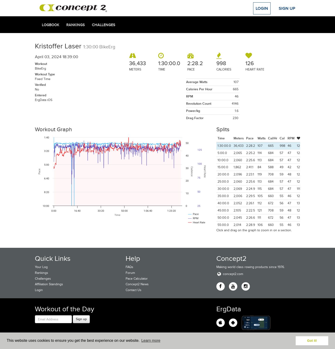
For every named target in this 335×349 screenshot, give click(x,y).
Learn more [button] (150, 340)
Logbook (50, 25)
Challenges (103, 25)
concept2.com (229, 274)
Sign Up (287, 8)
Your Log (41, 267)
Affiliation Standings (49, 284)
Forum (130, 273)
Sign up (81, 319)
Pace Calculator (137, 278)
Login (262, 8)
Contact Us (133, 290)
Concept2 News (137, 284)
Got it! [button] (312, 340)
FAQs (129, 267)
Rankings (75, 25)
